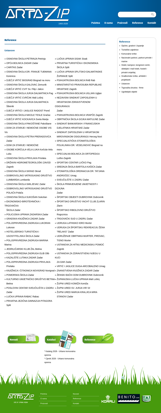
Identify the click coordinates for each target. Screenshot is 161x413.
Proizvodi (43, 403)
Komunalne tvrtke (128, 54)
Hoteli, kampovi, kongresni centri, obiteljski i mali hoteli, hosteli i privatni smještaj (135, 68)
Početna (43, 394)
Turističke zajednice (129, 50)
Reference (76, 399)
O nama (43, 399)
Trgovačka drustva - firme (132, 88)
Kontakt (75, 403)
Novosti (75, 394)
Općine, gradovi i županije (132, 46)
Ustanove (125, 84)
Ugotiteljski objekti (129, 92)
